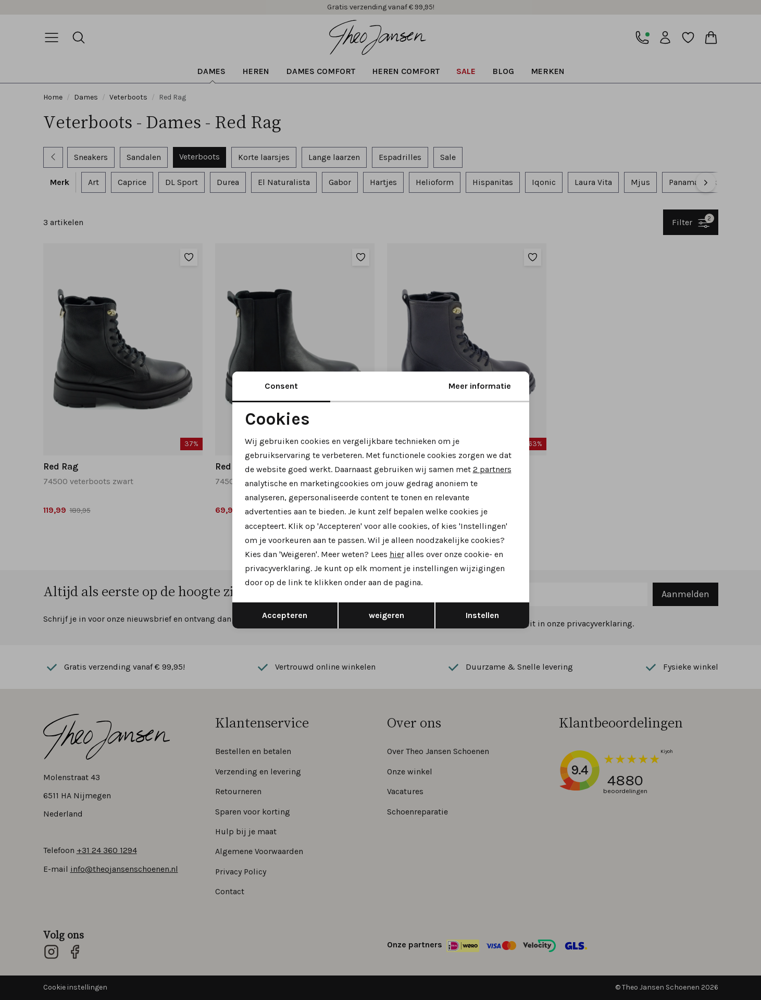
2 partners (492, 469)
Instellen (482, 615)
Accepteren (284, 615)
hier (397, 554)
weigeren (386, 615)
